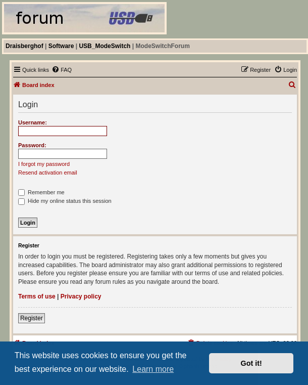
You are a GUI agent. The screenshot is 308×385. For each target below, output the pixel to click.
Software (61, 46)
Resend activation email (47, 172)
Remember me (41, 192)
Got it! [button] (251, 363)
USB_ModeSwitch (104, 46)
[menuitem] (62, 70)
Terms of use (37, 296)
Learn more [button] (153, 369)
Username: (32, 122)
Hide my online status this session (65, 201)
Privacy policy (81, 296)
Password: (32, 145)
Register (31, 318)
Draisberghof (24, 46)
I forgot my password (44, 164)
